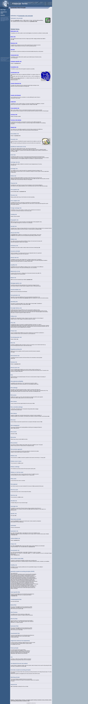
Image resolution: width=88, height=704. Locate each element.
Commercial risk (15, 55)
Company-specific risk (16, 61)
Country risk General (16, 95)
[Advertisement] (5, 38)
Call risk (13, 49)
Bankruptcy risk (14, 31)
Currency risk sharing (16, 120)
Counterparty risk (15, 72)
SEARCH (3, 15)
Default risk (13, 127)
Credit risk (13, 101)
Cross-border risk (15, 108)
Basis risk (13, 36)
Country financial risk (16, 83)
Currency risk (14, 114)
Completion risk (14, 67)
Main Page (3, 9)
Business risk (14, 43)
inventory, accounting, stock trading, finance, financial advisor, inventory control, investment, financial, (5, 59)
